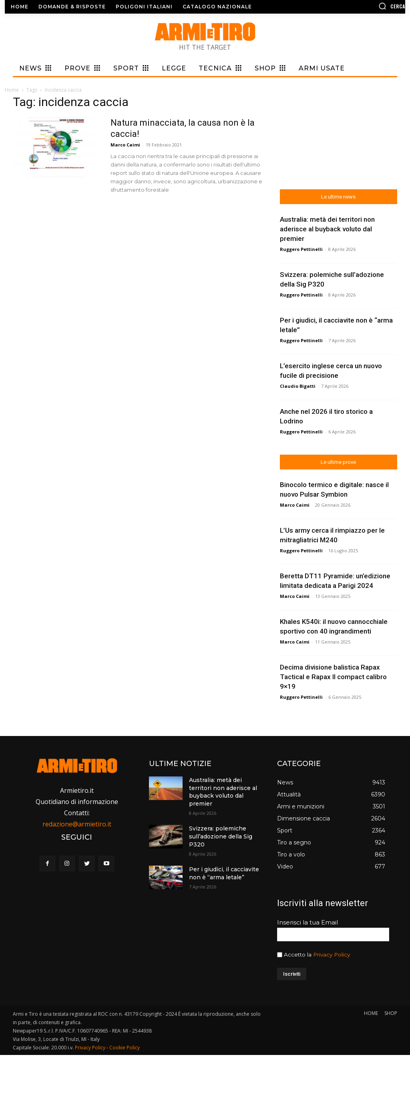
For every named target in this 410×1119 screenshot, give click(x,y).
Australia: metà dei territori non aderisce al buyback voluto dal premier (223, 791)
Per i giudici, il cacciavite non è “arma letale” (224, 873)
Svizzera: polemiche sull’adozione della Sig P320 (220, 836)
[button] (358, 6)
